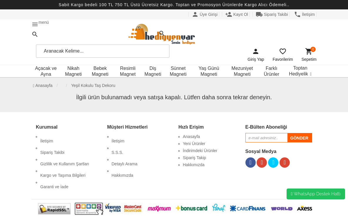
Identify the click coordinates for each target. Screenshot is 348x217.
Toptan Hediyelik (298, 70)
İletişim (304, 14)
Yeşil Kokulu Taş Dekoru (93, 85)
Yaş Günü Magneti (209, 71)
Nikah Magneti (73, 71)
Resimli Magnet (127, 71)
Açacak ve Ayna (46, 71)
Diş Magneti (153, 71)
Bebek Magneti (100, 71)
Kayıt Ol (236, 14)
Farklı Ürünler (271, 71)
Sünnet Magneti (178, 71)
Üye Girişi (205, 14)
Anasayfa (43, 85)
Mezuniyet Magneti (242, 71)
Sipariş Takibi (272, 14)
